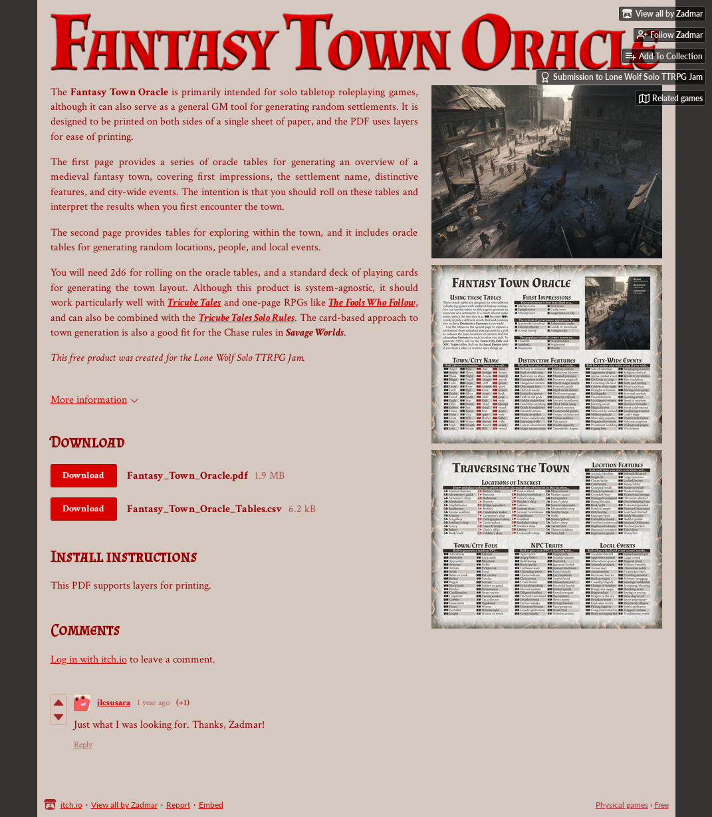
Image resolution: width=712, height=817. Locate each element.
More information (94, 400)
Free (661, 805)
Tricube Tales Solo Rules (247, 318)
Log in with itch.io (89, 660)
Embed (211, 805)
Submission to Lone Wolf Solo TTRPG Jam (621, 77)
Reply (83, 744)
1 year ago (153, 702)
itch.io (71, 805)
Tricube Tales (194, 303)
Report (178, 805)
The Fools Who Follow (371, 303)
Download (83, 475)
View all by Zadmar (124, 805)
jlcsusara (113, 702)
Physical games (622, 805)
